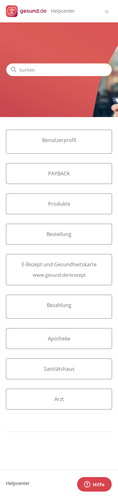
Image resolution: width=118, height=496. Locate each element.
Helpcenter (18, 483)
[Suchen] (59, 69)
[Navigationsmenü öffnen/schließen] (107, 11)
